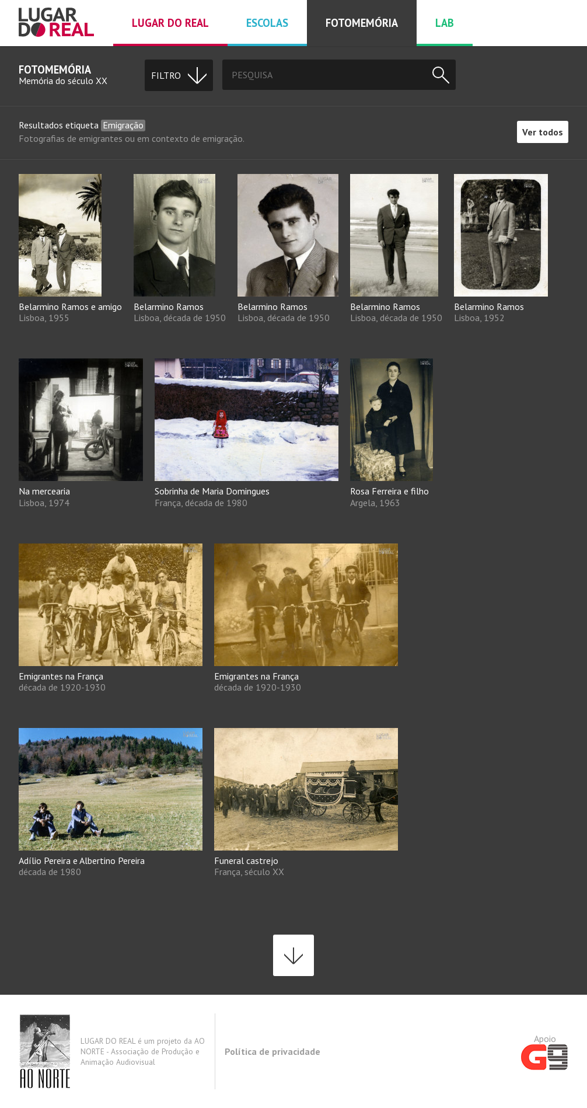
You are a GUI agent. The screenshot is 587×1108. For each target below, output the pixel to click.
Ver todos (542, 132)
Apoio (544, 1051)
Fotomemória (362, 23)
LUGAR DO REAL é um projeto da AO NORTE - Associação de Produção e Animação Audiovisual (112, 1051)
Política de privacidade (272, 1051)
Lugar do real (170, 23)
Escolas (267, 23)
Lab (444, 23)
